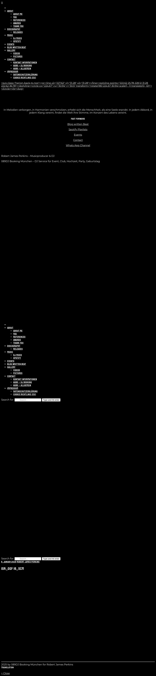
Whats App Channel (78, 145)
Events (78, 134)
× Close (5, 673)
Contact (78, 140)
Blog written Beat (78, 124)
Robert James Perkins (28, 561)
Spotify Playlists (78, 129)
